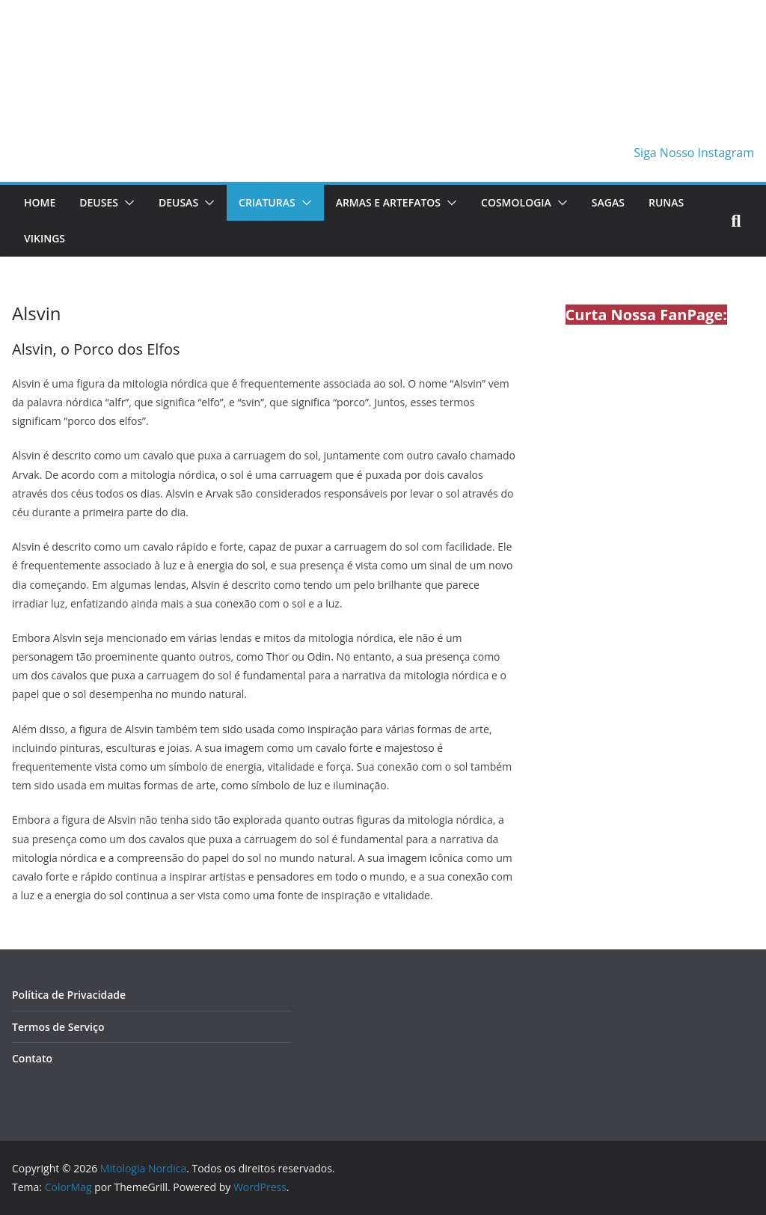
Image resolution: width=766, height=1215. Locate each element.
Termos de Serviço (58, 1027)
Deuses (98, 202)
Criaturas (267, 202)
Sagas (608, 202)
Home (39, 202)
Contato (32, 1058)
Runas (666, 202)
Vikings (44, 238)
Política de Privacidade (69, 995)
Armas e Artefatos (388, 202)
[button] (126, 202)
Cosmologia (516, 202)
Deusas (178, 202)
